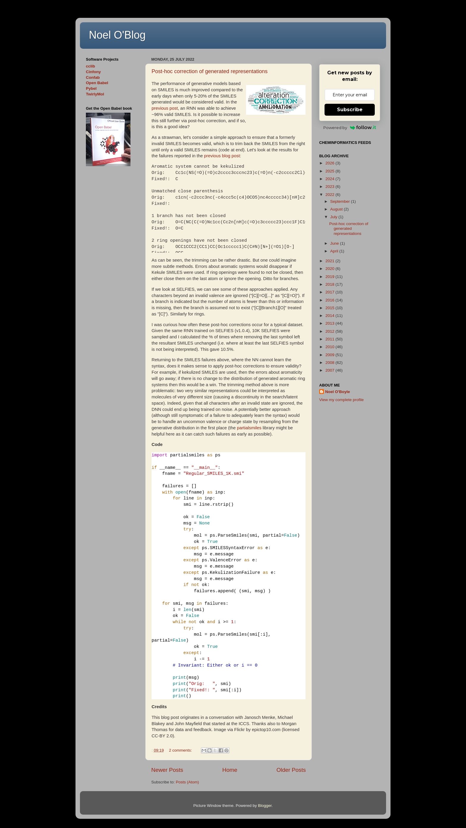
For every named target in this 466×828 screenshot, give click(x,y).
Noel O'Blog (117, 35)
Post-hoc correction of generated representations (209, 71)
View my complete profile (341, 399)
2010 (330, 347)
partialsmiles (249, 427)
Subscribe (350, 109)
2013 (330, 323)
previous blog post (222, 155)
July (334, 217)
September (340, 201)
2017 (330, 292)
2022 (330, 194)
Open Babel (97, 83)
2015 (330, 308)
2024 (330, 179)
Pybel (91, 88)
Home (229, 770)
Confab (93, 77)
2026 (330, 163)
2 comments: (181, 750)
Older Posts (291, 770)
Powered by (349, 127)
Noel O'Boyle (337, 391)
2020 (330, 268)
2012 (330, 331)
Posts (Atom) (187, 782)
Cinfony (93, 72)
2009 (330, 355)
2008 (330, 362)
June (335, 243)
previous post (165, 108)
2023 (330, 186)
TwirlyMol (95, 94)
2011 (330, 339)
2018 (330, 284)
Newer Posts (167, 770)
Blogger (265, 805)
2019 (330, 276)
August (337, 209)
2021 (330, 261)
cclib (90, 66)
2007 (330, 370)
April (334, 251)
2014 (330, 315)
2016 (330, 300)
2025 (330, 171)
